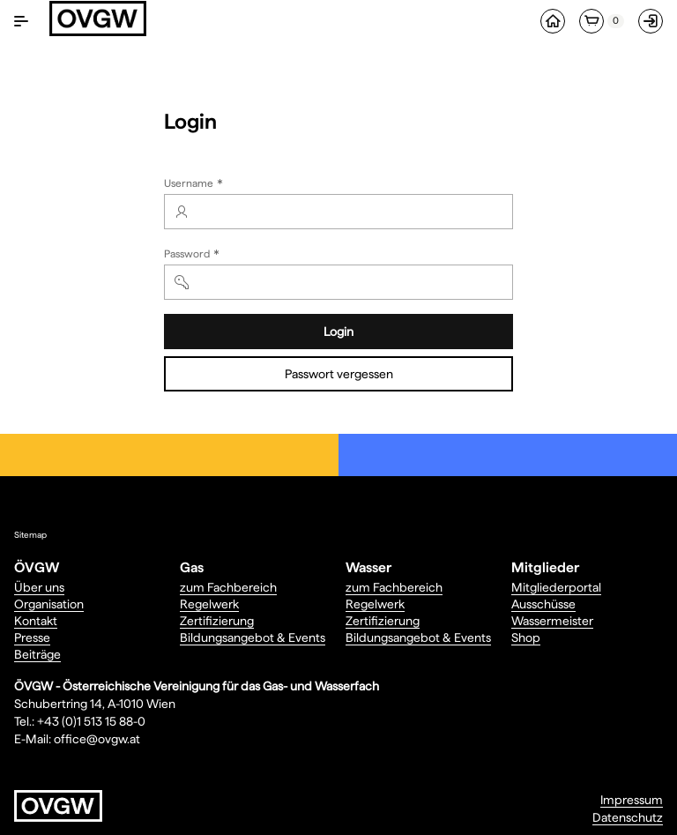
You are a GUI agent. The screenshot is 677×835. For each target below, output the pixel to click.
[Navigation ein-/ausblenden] (21, 21)
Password (193, 255)
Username (195, 184)
